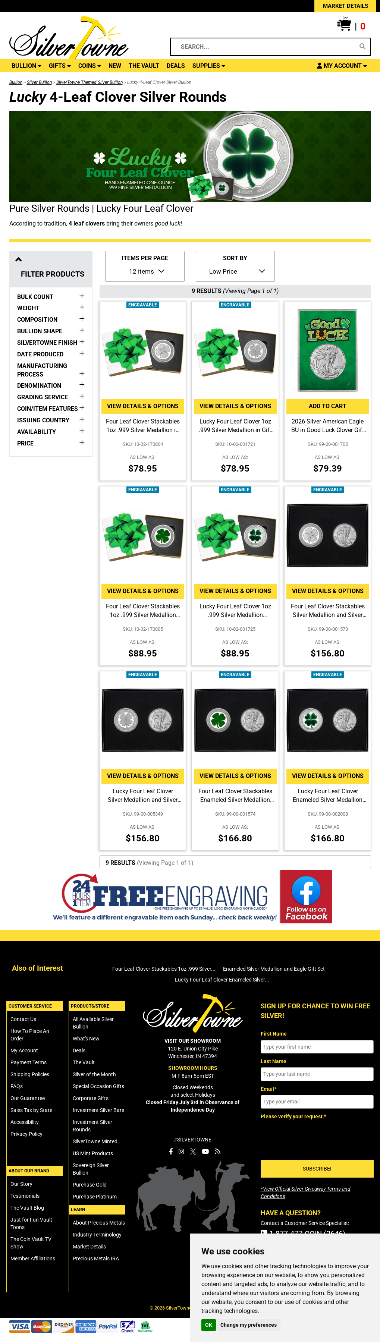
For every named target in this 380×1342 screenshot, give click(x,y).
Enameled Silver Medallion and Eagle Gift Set (274, 969)
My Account (24, 1050)
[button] (351, 26)
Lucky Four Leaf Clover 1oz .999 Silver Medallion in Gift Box (235, 430)
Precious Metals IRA (96, 1258)
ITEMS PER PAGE (145, 258)
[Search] (362, 46)
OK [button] (208, 1325)
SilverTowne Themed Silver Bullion (89, 82)
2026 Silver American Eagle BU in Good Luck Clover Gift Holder (327, 430)
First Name (274, 1034)
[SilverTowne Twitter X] (193, 1151)
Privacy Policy (26, 1134)
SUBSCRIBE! (317, 1169)
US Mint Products (93, 1153)
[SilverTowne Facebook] (171, 1151)
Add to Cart (327, 406)
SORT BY (235, 258)
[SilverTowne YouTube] (205, 1151)
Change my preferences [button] (248, 1325)
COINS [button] (89, 65)
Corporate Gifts (91, 1098)
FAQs (16, 1086)
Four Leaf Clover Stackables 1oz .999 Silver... (164, 969)
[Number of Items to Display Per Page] (146, 270)
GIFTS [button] (60, 65)
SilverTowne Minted (95, 1141)
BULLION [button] (26, 65)
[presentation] (317, 1137)
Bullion (15, 82)
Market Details (89, 1247)
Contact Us (23, 1019)
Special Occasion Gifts (98, 1086)
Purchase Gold (90, 1185)
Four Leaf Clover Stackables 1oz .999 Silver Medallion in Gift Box (143, 430)
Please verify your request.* (293, 1116)
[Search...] (265, 46)
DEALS (176, 65)
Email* (268, 1089)
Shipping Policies (29, 1074)
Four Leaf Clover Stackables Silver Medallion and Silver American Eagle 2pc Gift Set (328, 615)
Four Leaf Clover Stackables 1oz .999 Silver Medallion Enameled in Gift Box (143, 615)
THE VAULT (144, 65)
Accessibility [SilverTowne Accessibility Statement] (24, 1122)
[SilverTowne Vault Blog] (217, 1151)
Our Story (21, 1184)
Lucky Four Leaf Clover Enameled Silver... (222, 980)
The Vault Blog (27, 1208)
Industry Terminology (97, 1235)
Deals (79, 1050)
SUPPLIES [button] (208, 65)
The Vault (84, 1062)
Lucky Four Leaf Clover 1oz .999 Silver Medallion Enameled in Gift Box (235, 615)
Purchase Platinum (95, 1197)
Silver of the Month (94, 1074)
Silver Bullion (39, 82)
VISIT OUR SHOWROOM (192, 1041)
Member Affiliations (32, 1258)
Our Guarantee (27, 1098)
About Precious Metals (99, 1223)
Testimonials (25, 1196)
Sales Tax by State (31, 1110)
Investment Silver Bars (98, 1110)
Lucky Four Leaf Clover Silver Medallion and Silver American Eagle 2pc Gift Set (142, 800)
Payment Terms (28, 1062)
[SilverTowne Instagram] (181, 1151)
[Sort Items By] (236, 270)
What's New (86, 1039)
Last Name (273, 1061)
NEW (115, 65)
